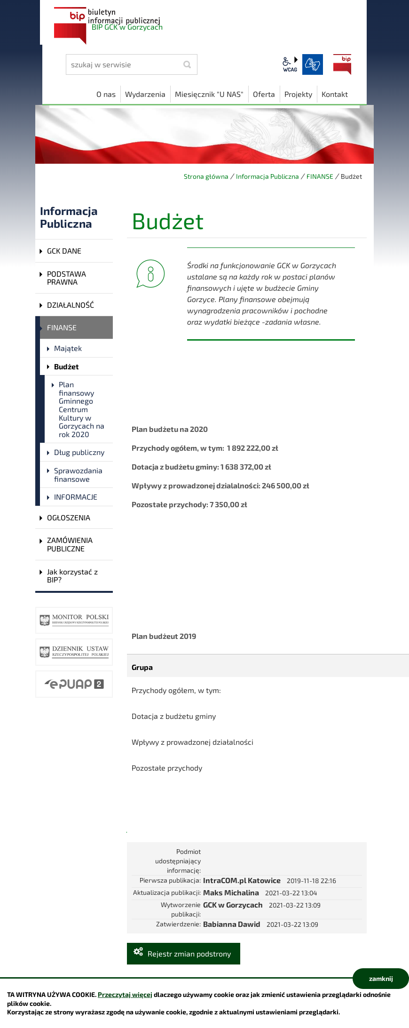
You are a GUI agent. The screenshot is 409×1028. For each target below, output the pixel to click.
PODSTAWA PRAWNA (66, 278)
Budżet (66, 366)
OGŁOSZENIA (68, 517)
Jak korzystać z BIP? (72, 575)
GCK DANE (64, 250)
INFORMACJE (75, 496)
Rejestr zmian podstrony (189, 953)
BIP (342, 64)
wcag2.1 (290, 64)
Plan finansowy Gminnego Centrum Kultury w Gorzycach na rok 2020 (81, 409)
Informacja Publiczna (267, 176)
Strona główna (206, 176)
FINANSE (320, 176)
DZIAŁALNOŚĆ (70, 304)
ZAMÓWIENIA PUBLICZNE (70, 544)
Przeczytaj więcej (125, 994)
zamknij (381, 978)
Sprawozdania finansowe (78, 474)
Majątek (68, 347)
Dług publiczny (79, 451)
